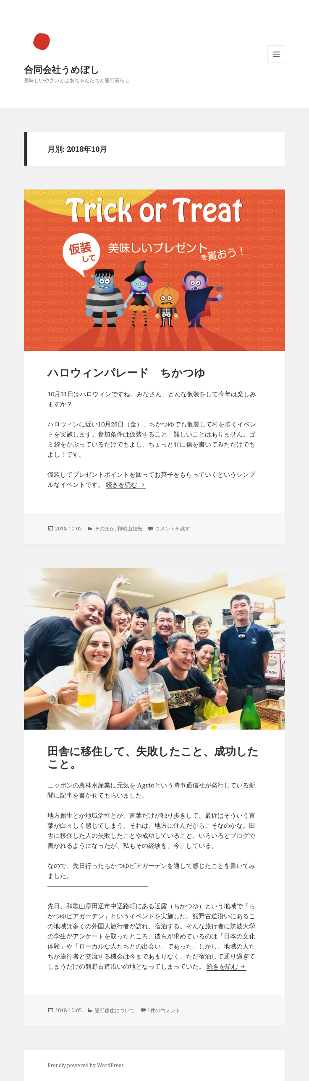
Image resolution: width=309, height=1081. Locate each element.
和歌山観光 (129, 528)
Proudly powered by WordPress (85, 1065)
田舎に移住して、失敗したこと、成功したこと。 (153, 757)
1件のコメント (164, 1010)
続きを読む (126, 484)
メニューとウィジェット (276, 62)
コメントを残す (172, 528)
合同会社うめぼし (62, 69)
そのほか (104, 528)
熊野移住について (114, 1010)
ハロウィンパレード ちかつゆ (126, 372)
